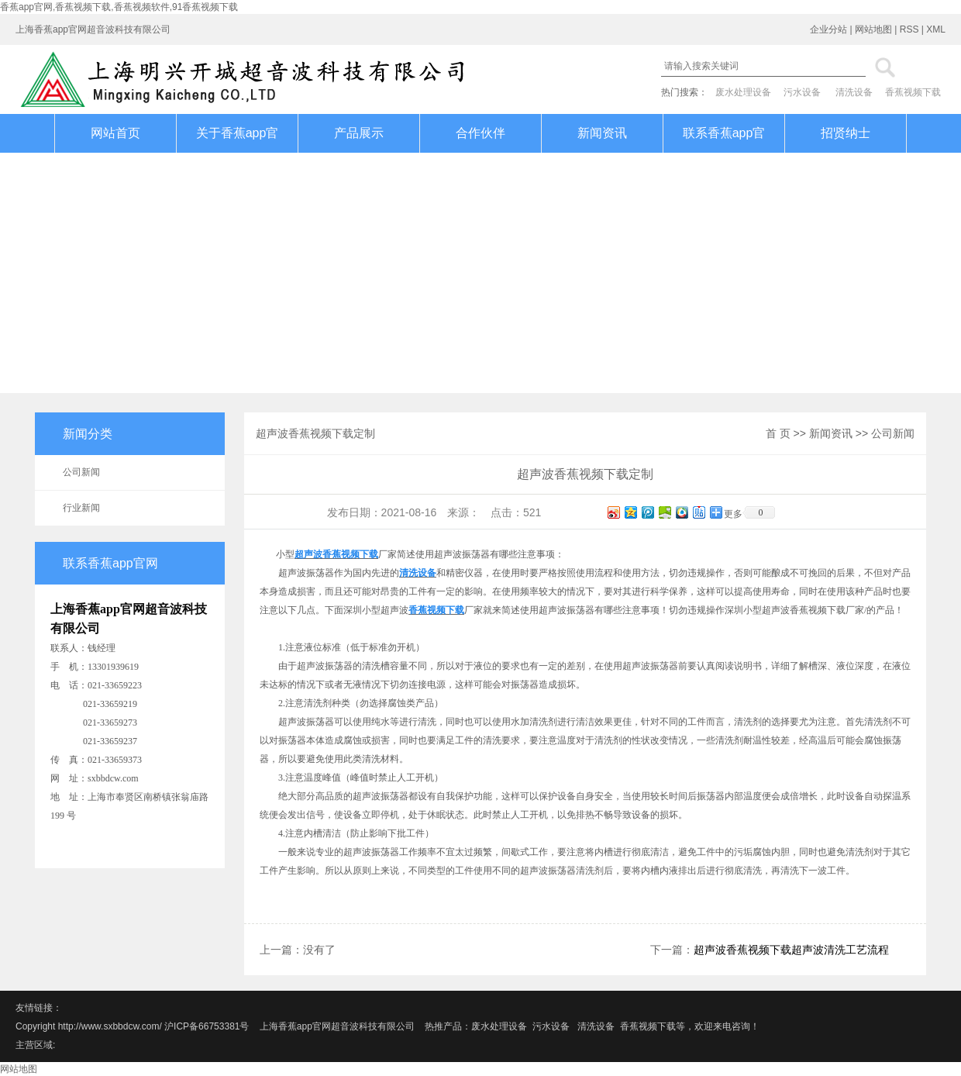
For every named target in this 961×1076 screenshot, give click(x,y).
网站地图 (873, 29)
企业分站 (828, 29)
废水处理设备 (743, 92)
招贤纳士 (845, 133)
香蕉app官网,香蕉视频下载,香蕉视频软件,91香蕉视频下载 (119, 7)
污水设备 (802, 92)
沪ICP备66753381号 (208, 1026)
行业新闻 (81, 507)
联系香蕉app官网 (724, 152)
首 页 (778, 433)
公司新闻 (81, 472)
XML (936, 29)
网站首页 (115, 133)
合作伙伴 (480, 133)
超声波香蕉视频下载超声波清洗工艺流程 (791, 949)
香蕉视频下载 (913, 92)
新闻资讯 (602, 133)
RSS (909, 29)
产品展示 (359, 133)
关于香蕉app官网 (237, 152)
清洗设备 (854, 92)
